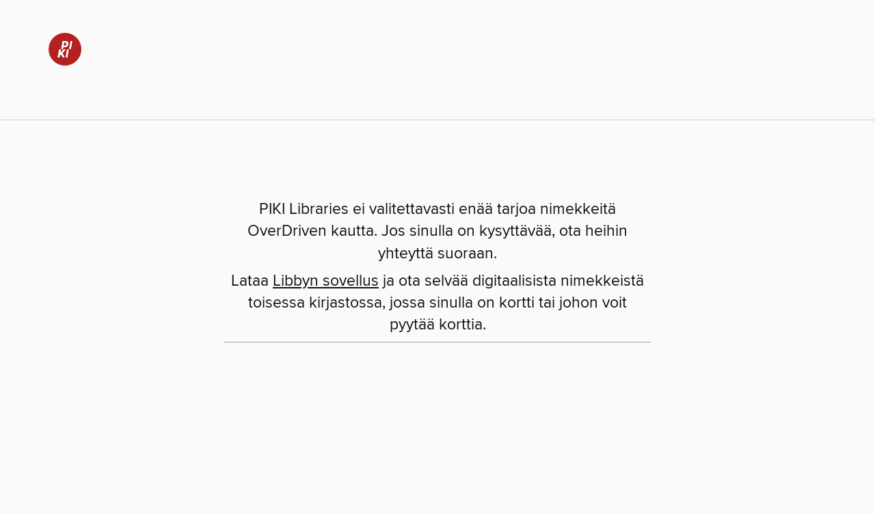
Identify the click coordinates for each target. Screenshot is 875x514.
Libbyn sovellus (326, 281)
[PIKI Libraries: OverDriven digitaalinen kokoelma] (59, 47)
